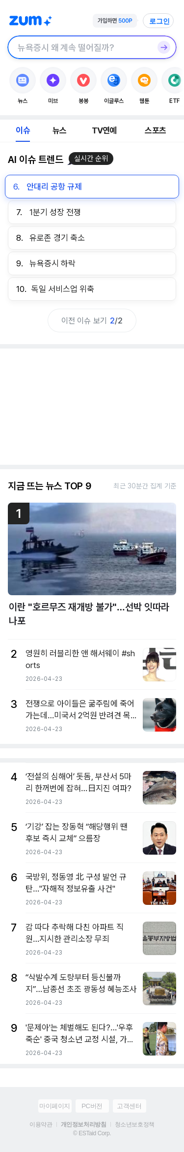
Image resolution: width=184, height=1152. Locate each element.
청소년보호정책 (135, 1124)
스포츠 (155, 130)
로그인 (159, 21)
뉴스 (59, 130)
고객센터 (129, 1106)
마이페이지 (54, 1106)
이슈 (22, 130)
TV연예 (104, 130)
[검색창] (79, 47)
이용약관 (40, 1124)
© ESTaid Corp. (92, 1133)
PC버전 (91, 1106)
